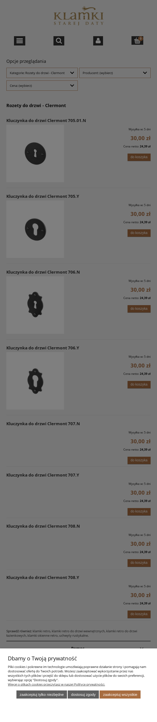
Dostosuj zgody (83, 694)
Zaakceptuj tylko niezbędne (42, 694)
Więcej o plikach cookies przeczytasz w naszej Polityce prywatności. (56, 684)
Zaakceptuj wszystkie (120, 694)
